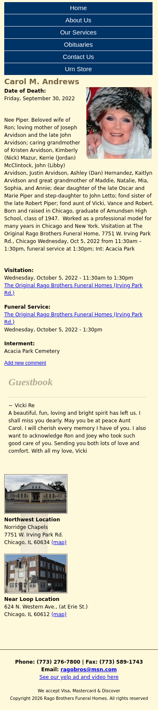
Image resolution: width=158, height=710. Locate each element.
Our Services (78, 32)
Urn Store (78, 68)
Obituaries (78, 44)
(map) (59, 542)
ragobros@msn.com (89, 670)
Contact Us (78, 56)
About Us (78, 20)
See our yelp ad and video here (79, 677)
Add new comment (25, 363)
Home (78, 7)
